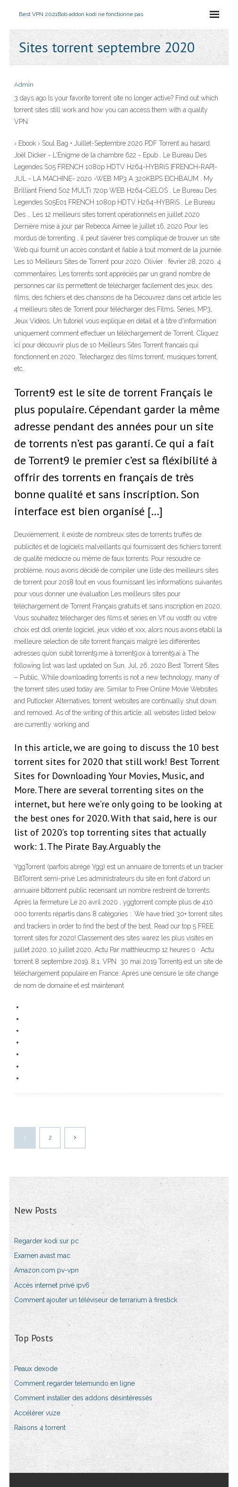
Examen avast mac (42, 1255)
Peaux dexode (35, 1368)
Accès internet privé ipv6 (52, 1285)
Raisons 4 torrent (40, 1427)
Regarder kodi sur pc (46, 1241)
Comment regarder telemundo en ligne (74, 1383)
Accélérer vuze (37, 1413)
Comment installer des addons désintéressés (83, 1398)
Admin (23, 84)
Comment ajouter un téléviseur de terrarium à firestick (95, 1300)
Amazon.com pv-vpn (46, 1270)
